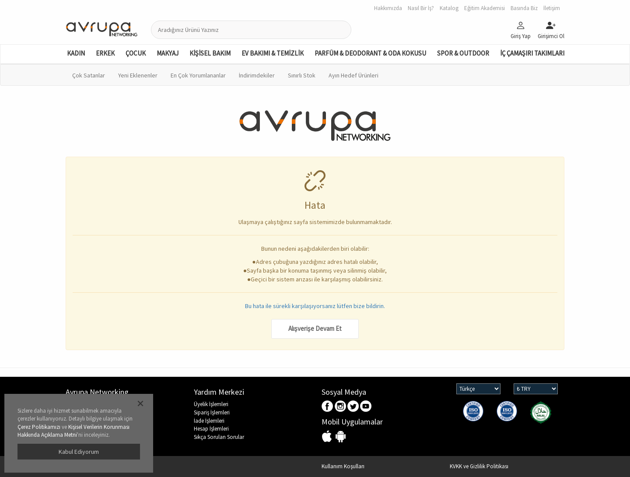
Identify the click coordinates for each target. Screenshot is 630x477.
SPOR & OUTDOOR (463, 53)
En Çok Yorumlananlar (198, 75)
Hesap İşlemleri (211, 428)
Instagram (340, 406)
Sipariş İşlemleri (212, 412)
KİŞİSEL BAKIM (210, 53)
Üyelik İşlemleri (211, 404)
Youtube (366, 406)
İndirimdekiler (257, 75)
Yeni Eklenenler (138, 75)
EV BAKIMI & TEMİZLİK (273, 53)
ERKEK (105, 53)
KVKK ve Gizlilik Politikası (479, 466)
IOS (328, 437)
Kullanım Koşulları (343, 466)
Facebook (328, 406)
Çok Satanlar (88, 75)
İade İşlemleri (209, 420)
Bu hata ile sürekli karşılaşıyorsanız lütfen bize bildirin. (315, 306)
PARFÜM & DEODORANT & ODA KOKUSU (370, 53)
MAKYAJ (167, 53)
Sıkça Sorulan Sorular (219, 437)
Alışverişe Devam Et (315, 328)
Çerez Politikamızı (39, 427)
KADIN (76, 53)
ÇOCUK (136, 53)
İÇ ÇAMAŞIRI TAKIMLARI (532, 53)
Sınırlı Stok (301, 75)
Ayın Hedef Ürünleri (353, 75)
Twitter (353, 406)
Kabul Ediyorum (79, 452)
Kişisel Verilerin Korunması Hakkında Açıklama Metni (74, 431)
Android (340, 437)
